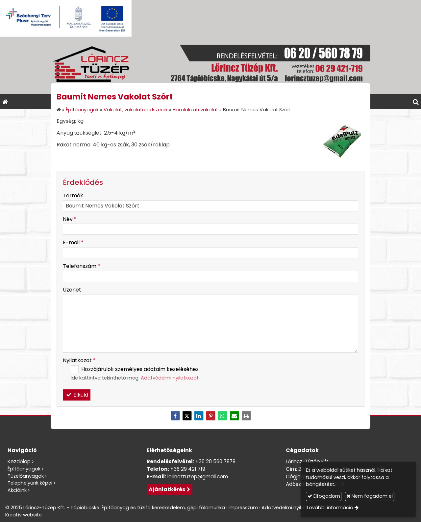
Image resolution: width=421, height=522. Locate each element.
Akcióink (17, 490)
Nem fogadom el (371, 496)
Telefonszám (81, 266)
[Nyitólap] (210, 65)
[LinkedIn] (198, 416)
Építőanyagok (24, 469)
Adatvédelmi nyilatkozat (170, 378)
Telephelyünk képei (30, 483)
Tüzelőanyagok (26, 476)
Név (70, 219)
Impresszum (243, 507)
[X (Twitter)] (187, 416)
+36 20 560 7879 (215, 461)
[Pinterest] (210, 416)
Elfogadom (325, 496)
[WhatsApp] (222, 416)
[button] (415, 101)
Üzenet (72, 290)
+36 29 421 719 (187, 469)
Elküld (76, 395)
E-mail (73, 242)
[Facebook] (175, 416)
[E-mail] (234, 416)
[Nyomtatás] (246, 416)
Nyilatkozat (79, 360)
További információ (331, 507)
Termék (73, 195)
